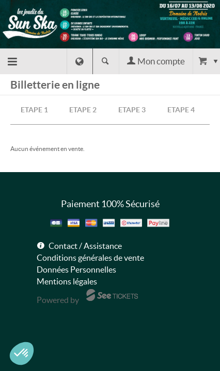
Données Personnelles (76, 269)
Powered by (58, 300)
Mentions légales (67, 281)
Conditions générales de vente (90, 257)
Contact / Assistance (85, 245)
